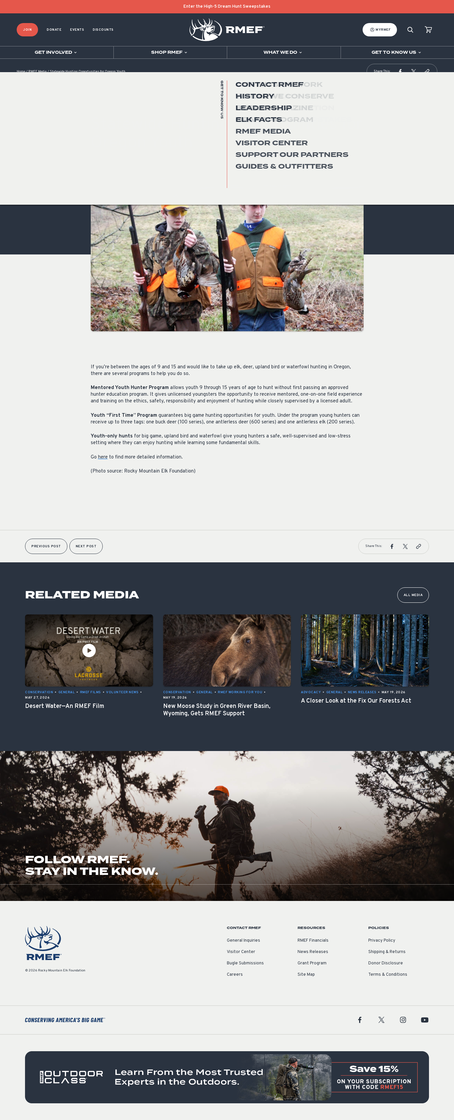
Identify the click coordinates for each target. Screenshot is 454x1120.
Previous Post (46, 546)
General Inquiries (243, 940)
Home (21, 71)
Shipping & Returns (387, 952)
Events (77, 30)
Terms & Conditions (387, 974)
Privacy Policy (381, 940)
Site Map (306, 974)
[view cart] (428, 30)
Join (27, 30)
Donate (54, 30)
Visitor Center (241, 952)
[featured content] (227, 1077)
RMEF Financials (313, 940)
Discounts (103, 30)
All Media (413, 595)
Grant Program (312, 963)
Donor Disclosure (385, 963)
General (99, 158)
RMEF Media (37, 71)
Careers (235, 974)
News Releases (313, 952)
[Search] (410, 30)
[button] (400, 71)
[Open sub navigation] (56, 52)
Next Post (86, 546)
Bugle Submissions (245, 963)
